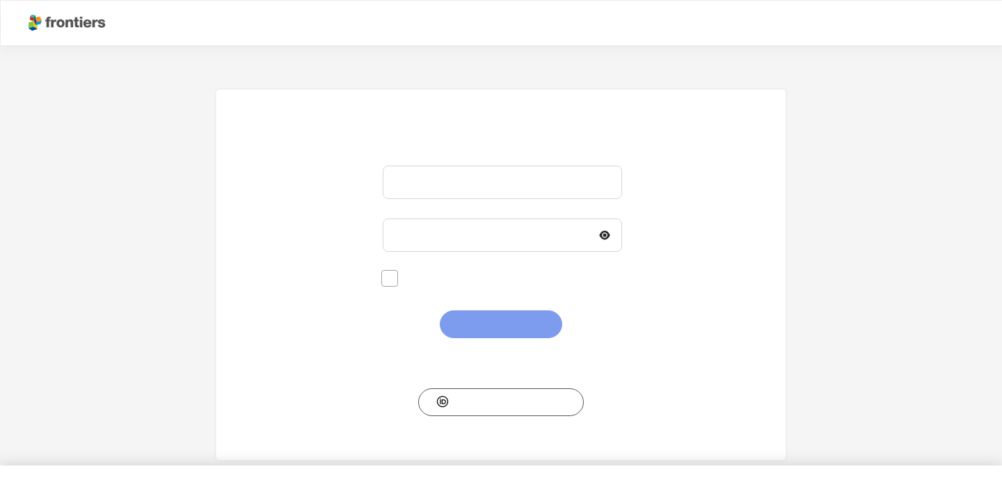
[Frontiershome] (68, 23)
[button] (501, 402)
